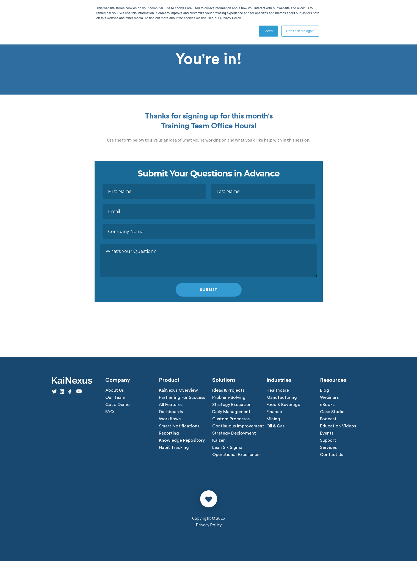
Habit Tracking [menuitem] (174, 447)
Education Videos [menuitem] (338, 426)
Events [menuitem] (326, 433)
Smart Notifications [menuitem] (179, 426)
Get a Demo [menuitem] (117, 404)
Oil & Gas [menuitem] (275, 426)
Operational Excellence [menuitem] (235, 454)
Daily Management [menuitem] (231, 412)
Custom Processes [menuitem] (231, 419)
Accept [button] (268, 31)
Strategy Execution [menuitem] (232, 404)
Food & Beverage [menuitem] (283, 404)
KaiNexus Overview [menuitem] (178, 390)
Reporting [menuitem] (169, 433)
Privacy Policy (209, 524)
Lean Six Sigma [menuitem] (227, 447)
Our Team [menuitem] (115, 397)
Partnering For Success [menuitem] (182, 397)
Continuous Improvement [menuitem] (238, 426)
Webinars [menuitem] (329, 397)
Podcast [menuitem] (328, 419)
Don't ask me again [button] (300, 31)
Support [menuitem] (328, 440)
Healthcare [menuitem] (277, 390)
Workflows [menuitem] (170, 419)
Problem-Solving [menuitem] (228, 397)
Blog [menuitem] (324, 390)
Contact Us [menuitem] (331, 454)
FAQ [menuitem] (109, 412)
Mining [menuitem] (273, 419)
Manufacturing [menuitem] (281, 397)
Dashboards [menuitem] (171, 412)
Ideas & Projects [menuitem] (228, 390)
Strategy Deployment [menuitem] (234, 433)
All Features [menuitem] (171, 404)
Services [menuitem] (328, 447)
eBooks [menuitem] (327, 404)
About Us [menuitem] (114, 390)
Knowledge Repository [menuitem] (182, 440)
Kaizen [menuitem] (219, 440)
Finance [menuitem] (274, 412)
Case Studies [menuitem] (333, 412)
